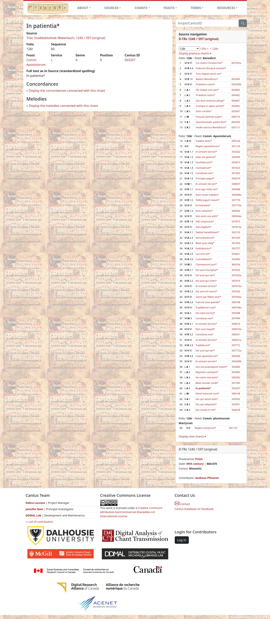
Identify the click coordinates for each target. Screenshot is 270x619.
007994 (236, 318)
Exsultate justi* (204, 162)
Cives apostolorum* (206, 356)
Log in (181, 540)
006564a (237, 216)
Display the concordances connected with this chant (67, 90)
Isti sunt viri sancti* (206, 291)
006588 (236, 189)
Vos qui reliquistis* (205, 404)
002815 (236, 162)
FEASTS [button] (169, 8)
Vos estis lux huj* (205, 313)
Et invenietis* (202, 205)
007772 (236, 345)
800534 (236, 264)
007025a (237, 275)
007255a (236, 63)
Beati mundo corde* (206, 383)
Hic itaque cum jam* (207, 90)
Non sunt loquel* (205, 329)
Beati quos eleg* (204, 243)
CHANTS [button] (141, 8)
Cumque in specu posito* (210, 106)
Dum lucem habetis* (207, 194)
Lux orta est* (202, 254)
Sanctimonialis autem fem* (211, 122)
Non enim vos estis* (206, 216)
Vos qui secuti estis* (206, 399)
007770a (237, 205)
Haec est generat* (205, 157)
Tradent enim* (203, 141)
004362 (236, 95)
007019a (237, 286)
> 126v (214, 48)
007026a (237, 297)
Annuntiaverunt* (205, 237)
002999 (236, 157)
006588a (237, 194)
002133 (236, 232)
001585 (236, 383)
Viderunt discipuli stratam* (211, 68)
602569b (236, 84)
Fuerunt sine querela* (207, 302)
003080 (236, 367)
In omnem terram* (206, 151)
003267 (130, 60)
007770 (236, 200)
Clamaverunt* (203, 168)
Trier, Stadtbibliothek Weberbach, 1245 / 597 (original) (65, 38)
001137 (233, 428)
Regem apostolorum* (207, 146)
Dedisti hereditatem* (207, 232)
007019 (236, 280)
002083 (236, 259)
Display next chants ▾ (192, 436)
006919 (236, 324)
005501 (236, 404)
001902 (236, 173)
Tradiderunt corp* (205, 307)
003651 (236, 254)
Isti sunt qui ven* (205, 275)
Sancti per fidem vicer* (208, 297)
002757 (236, 248)
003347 (236, 111)
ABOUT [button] (82, 8)
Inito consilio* (204, 111)
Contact (182, 504)
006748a (237, 307)
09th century (195, 464)
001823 (236, 168)
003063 (236, 90)
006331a (237, 340)
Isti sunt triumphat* (206, 270)
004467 (236, 100)
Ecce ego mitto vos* (206, 189)
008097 (236, 184)
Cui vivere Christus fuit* (209, 63)
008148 (236, 393)
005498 (236, 313)
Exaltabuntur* (203, 248)
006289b (237, 361)
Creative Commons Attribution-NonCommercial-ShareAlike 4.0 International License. (131, 512)
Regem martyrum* (205, 428)
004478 (236, 410)
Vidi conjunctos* (204, 221)
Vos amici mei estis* (206, 377)
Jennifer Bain (35, 509)
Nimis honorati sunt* (207, 393)
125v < (204, 48)
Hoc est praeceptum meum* (211, 367)
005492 (236, 377)
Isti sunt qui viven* (206, 280)
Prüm (199, 459)
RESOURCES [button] (226, 8)
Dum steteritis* (204, 211)
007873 (236, 221)
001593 (236, 243)
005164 (236, 141)
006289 (236, 356)
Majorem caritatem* (206, 372)
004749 (236, 122)
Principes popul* (204, 178)
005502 (236, 399)
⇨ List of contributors (39, 522)
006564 (236, 211)
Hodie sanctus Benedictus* (211, 127)
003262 (236, 151)
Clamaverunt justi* (206, 264)
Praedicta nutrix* (205, 84)
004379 (236, 178)
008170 (236, 116)
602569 (236, 79)
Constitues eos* (204, 173)
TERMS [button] (196, 8)
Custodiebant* (203, 259)
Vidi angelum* (203, 227)
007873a (237, 227)
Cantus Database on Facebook (194, 509)
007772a (237, 350)
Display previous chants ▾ (195, 53)
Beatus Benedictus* (207, 79)
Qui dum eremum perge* (210, 100)
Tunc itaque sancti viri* (209, 73)
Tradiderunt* (202, 345)
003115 (236, 127)
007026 (236, 291)
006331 (236, 334)
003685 (236, 372)
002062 (236, 106)
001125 (236, 146)
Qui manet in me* (205, 410)
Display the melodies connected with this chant (63, 106)
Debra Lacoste (35, 503)
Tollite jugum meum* (207, 200)
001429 (236, 237)
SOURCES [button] (111, 8)
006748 (236, 302)
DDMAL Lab (33, 515)
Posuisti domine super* (209, 116)
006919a (237, 329)
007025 (236, 270)
